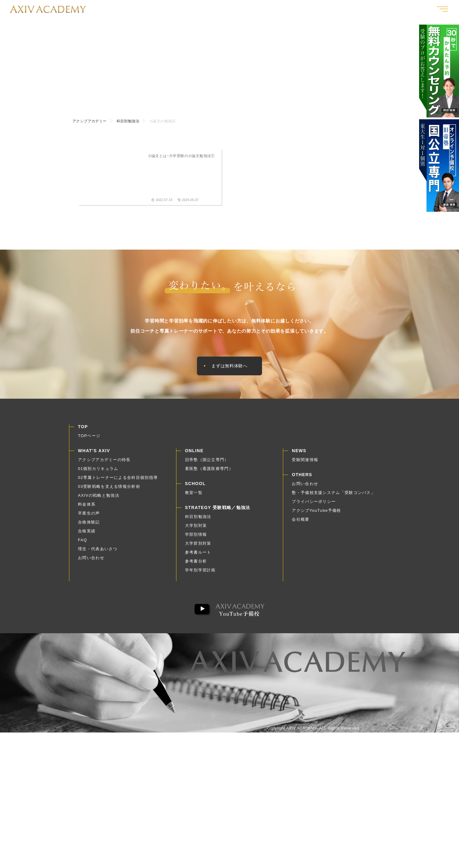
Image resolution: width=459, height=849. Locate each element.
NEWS (299, 453)
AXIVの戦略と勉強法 (98, 498)
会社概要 (300, 521)
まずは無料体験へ (229, 366)
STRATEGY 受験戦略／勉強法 (217, 509)
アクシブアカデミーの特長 (104, 462)
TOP (83, 429)
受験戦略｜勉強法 (381, 9)
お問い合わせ (91, 560)
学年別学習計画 (200, 572)
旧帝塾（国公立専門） (207, 462)
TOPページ (89, 438)
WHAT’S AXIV (94, 453)
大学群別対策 (198, 545)
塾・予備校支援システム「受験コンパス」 (333, 495)
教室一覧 (416, 9)
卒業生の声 (285, 9)
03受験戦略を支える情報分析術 (109, 489)
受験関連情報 (305, 462)
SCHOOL (195, 486)
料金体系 (86, 506)
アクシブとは (252, 9)
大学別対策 (196, 528)
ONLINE (194, 453)
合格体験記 (316, 9)
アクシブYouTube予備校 (316, 513)
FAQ (82, 542)
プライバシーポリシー (314, 504)
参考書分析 (196, 563)
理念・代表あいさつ (98, 551)
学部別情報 (196, 537)
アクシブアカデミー (89, 121)
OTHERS (302, 477)
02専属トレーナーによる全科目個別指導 (118, 480)
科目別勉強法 (128, 121)
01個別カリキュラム (98, 471)
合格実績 (345, 9)
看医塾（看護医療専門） (209, 471)
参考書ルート (198, 554)
